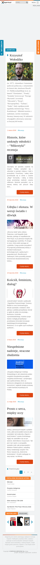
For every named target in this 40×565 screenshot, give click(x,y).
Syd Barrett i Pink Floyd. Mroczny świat (20, 508)
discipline (21, 552)
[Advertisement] (20, 26)
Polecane (23, 513)
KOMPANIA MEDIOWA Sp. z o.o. (18, 551)
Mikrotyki (20, 483)
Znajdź (27, 2)
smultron (34, 552)
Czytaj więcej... (25, 192)
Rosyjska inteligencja (20, 489)
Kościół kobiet (20, 495)
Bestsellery (12, 513)
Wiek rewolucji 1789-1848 (20, 502)
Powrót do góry (14, 469)
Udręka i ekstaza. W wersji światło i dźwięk (20, 211)
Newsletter (38, 47)
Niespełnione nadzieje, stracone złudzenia (18, 351)
